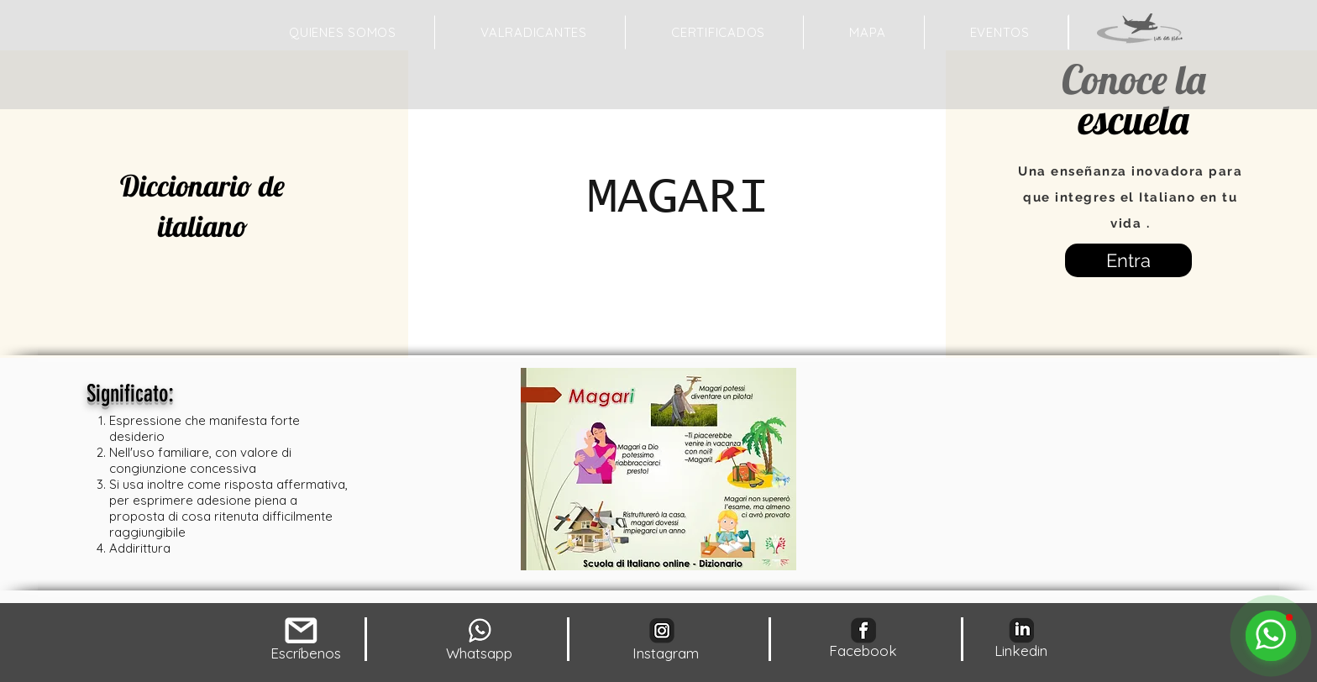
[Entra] (1128, 260)
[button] (867, 32)
